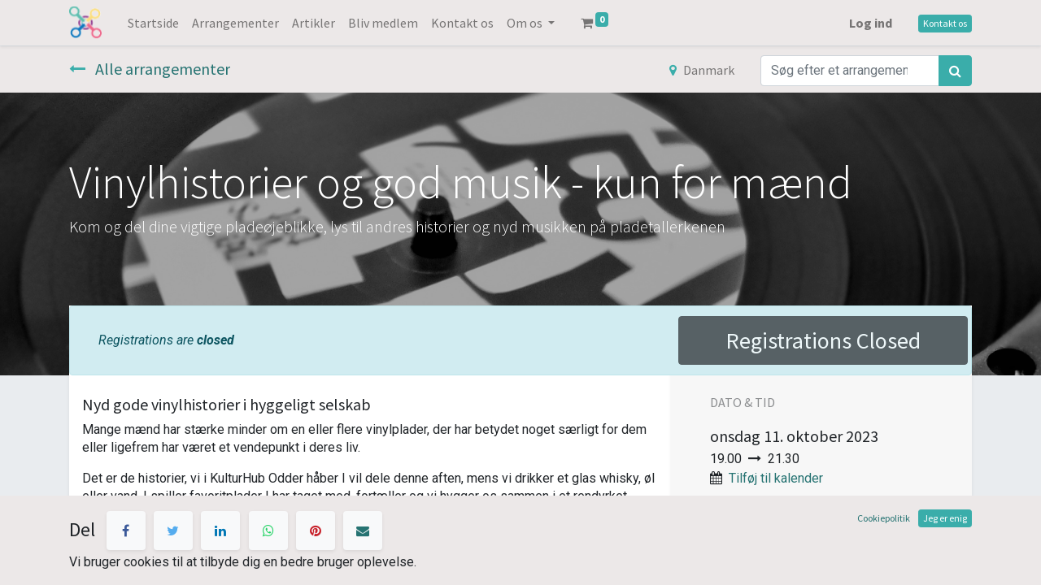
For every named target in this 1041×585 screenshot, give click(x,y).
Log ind (870, 23)
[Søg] (955, 70)
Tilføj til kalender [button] (776, 478)
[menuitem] (153, 22)
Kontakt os (945, 23)
